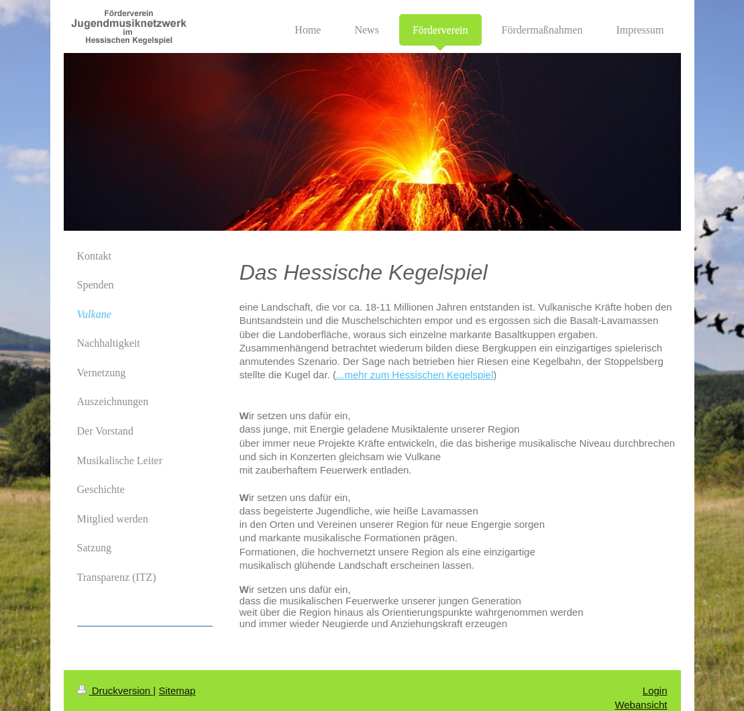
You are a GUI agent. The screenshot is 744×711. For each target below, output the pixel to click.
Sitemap (176, 690)
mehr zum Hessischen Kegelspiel (418, 374)
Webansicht (641, 704)
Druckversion (115, 690)
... (340, 374)
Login (655, 690)
